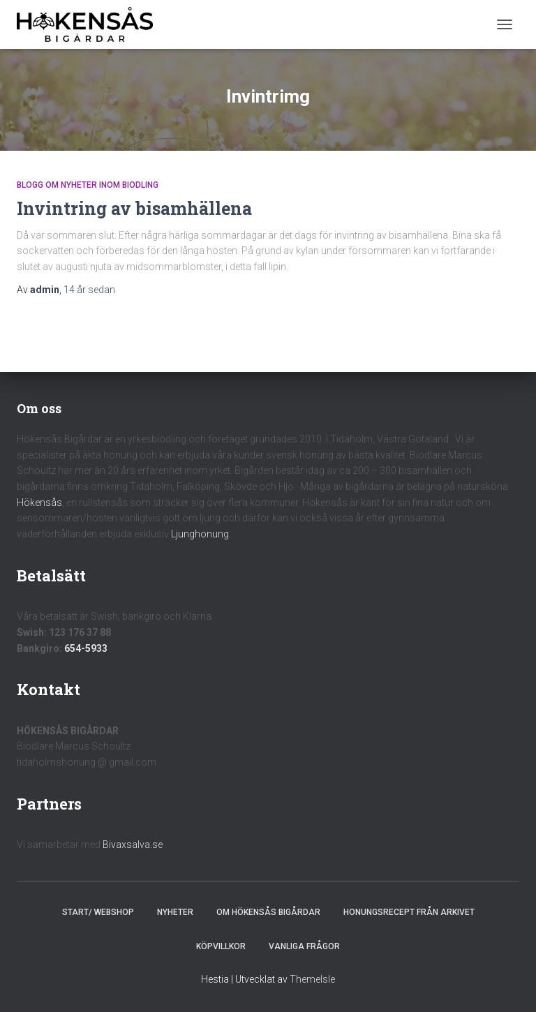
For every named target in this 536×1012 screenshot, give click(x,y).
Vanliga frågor (304, 946)
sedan (89, 289)
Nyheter (175, 912)
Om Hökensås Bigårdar (268, 912)
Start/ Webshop (98, 912)
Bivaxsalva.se (133, 844)
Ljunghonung (200, 534)
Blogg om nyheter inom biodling (87, 185)
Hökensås (39, 502)
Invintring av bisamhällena (134, 208)
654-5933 (85, 648)
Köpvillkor (221, 946)
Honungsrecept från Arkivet (409, 912)
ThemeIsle (312, 979)
